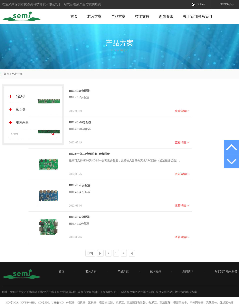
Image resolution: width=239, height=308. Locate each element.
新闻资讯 (166, 16)
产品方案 (118, 16)
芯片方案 (94, 16)
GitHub (201, 4)
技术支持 (142, 16)
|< (62, 253)
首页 (74, 16)
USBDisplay (227, 4)
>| (93, 253)
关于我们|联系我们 (197, 16)
